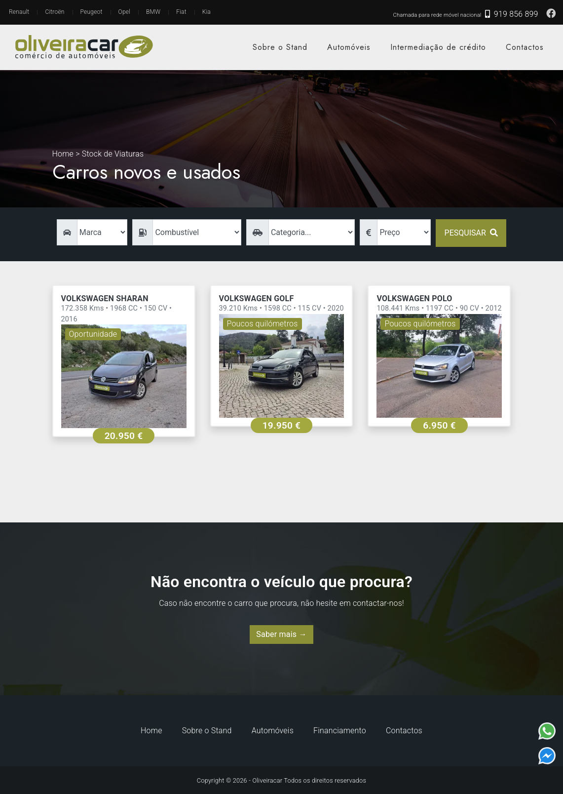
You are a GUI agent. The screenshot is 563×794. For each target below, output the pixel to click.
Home (151, 730)
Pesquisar (471, 233)
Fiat (181, 11)
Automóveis (349, 47)
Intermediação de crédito (438, 47)
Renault (19, 11)
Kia (206, 11)
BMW (153, 11)
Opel (124, 11)
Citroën (54, 11)
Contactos (525, 47)
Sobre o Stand (280, 47)
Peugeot (91, 11)
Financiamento (339, 730)
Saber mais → (281, 634)
